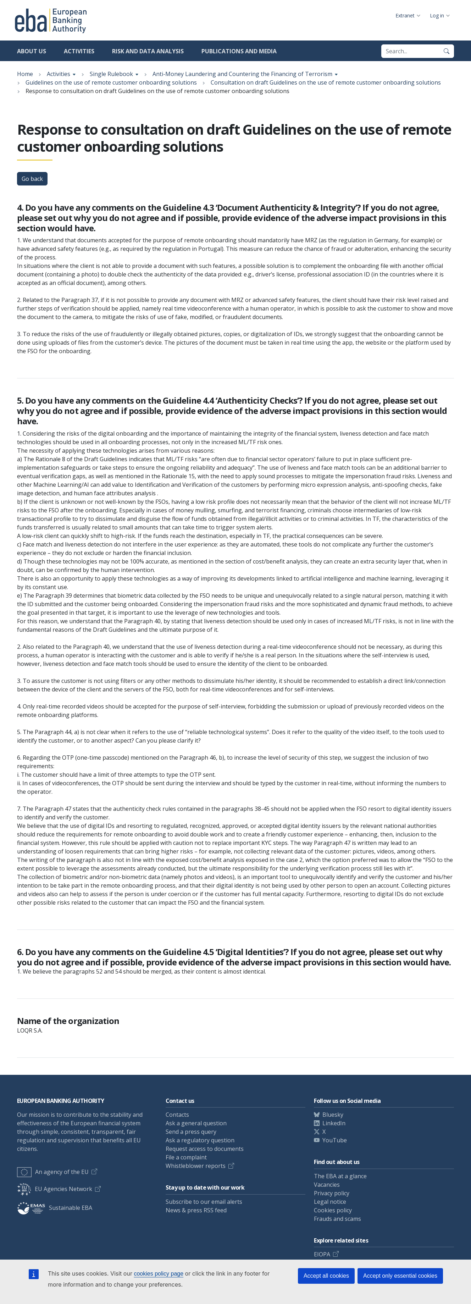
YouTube (334, 1140)
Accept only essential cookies (400, 1276)
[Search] (446, 51)
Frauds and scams (337, 1219)
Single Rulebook (111, 74)
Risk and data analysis (148, 51)
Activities (79, 51)
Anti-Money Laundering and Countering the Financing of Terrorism (242, 74)
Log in (437, 15)
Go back (32, 179)
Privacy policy (331, 1193)
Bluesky (332, 1115)
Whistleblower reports (196, 1166)
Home (25, 74)
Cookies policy (333, 1210)
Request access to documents (205, 1149)
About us (31, 51)
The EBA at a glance (340, 1176)
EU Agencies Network (54, 1189)
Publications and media (239, 51)
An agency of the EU (53, 1172)
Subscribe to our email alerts (204, 1202)
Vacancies (327, 1185)
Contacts (177, 1115)
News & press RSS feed (196, 1210)
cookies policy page (158, 1274)
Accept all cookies (326, 1276)
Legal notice (330, 1202)
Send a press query (191, 1132)
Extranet (405, 15)
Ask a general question (196, 1123)
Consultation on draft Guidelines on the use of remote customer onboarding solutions (326, 82)
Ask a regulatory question (200, 1140)
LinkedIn (333, 1123)
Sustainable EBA (54, 1208)
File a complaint (186, 1157)
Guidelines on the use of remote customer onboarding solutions (111, 82)
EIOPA (322, 1254)
